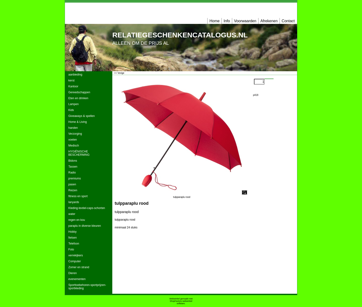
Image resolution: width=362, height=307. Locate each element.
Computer (74, 261)
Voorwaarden (245, 21)
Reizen (72, 190)
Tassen (72, 166)
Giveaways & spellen (81, 116)
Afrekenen (269, 21)
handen (73, 127)
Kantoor (73, 86)
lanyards (73, 202)
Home (214, 21)
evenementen (77, 279)
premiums (74, 178)
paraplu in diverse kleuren (84, 225)
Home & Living (77, 122)
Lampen (73, 104)
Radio (72, 172)
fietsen (72, 237)
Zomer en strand (78, 267)
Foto (71, 249)
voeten (72, 139)
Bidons (72, 160)
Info (227, 21)
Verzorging (75, 133)
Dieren (72, 273)
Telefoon (73, 243)
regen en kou (76, 220)
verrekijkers (75, 255)
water (71, 214)
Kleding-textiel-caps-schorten (86, 208)
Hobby (72, 231)
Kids (71, 110)
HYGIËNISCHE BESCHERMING (79, 153)
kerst (71, 80)
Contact (288, 21)
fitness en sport (78, 196)
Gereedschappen (79, 92)
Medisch (73, 145)
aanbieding (75, 74)
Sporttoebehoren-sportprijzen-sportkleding (87, 286)
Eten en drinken (78, 98)
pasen (72, 184)
